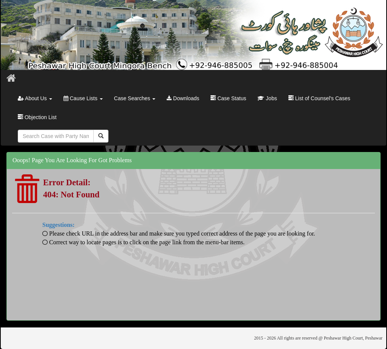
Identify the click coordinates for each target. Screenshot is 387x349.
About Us (35, 98)
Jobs (267, 98)
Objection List (37, 117)
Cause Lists (83, 98)
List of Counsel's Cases (319, 98)
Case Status (228, 98)
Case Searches (135, 98)
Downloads (183, 98)
